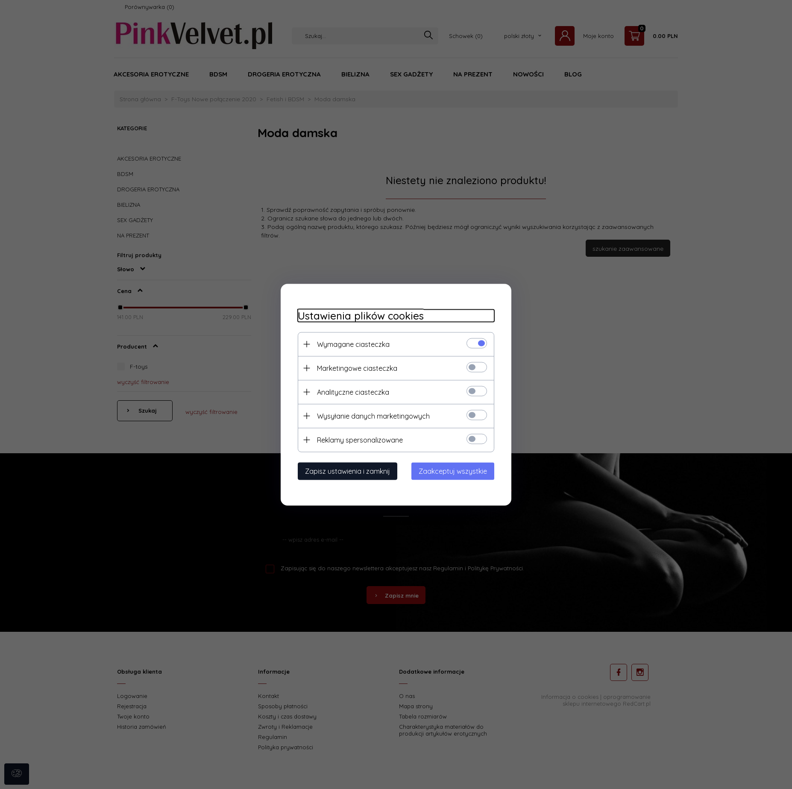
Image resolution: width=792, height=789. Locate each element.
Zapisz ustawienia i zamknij (347, 470)
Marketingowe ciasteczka (357, 368)
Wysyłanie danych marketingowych (373, 415)
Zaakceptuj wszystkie (453, 470)
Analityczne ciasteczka (353, 391)
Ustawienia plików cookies (361, 315)
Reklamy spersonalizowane (360, 439)
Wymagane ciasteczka (353, 344)
